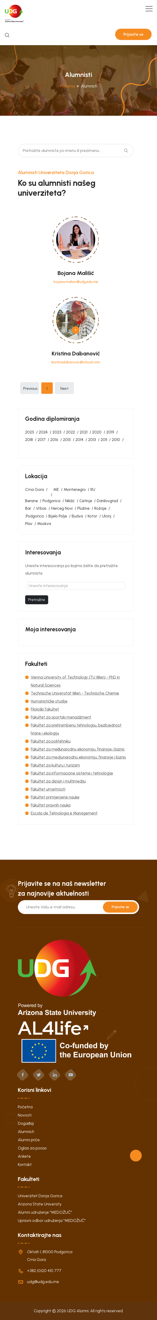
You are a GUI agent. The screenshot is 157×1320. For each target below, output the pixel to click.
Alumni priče (29, 1139)
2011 (104, 439)
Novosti (24, 1115)
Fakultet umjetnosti (48, 789)
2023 (56, 432)
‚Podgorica (34, 516)
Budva (77, 516)
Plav (28, 523)
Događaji (26, 1123)
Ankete (24, 1156)
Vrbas (41, 508)
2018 (29, 439)
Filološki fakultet (45, 709)
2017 (42, 439)
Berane (31, 500)
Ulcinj (106, 516)
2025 (29, 432)
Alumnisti (26, 1131)
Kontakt (25, 1164)
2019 (110, 432)
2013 (92, 439)
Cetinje (85, 500)
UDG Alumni (78, 1310)
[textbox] (75, 585)
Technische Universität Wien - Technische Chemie (75, 693)
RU (92, 489)
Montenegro (75, 489)
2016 (54, 439)
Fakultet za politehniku (51, 741)
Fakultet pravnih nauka (51, 805)
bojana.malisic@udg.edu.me (76, 282)
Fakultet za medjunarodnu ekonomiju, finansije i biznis (78, 757)
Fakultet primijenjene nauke (55, 797)
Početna (67, 86)
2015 (67, 439)
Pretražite (36, 599)
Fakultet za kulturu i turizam (55, 765)
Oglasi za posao (32, 1148)
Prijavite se (133, 34)
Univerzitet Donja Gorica (40, 1195)
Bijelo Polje (57, 516)
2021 (83, 432)
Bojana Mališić (76, 273)
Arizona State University (40, 1204)
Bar (28, 508)
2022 (70, 432)
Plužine (83, 508)
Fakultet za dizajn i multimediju (58, 781)
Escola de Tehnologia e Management (64, 813)
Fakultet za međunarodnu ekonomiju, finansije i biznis (78, 749)
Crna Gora (34, 489)
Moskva (44, 523)
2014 (79, 439)
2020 (97, 432)
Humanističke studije (49, 701)
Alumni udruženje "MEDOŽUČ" (45, 1212)
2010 (116, 439)
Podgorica (51, 500)
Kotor (92, 516)
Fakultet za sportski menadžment (61, 717)
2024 (43, 432)
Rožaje (100, 508)
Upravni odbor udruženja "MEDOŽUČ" (52, 1220)
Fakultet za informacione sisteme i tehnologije (72, 773)
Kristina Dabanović (76, 353)
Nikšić (70, 500)
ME (56, 489)
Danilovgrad (107, 500)
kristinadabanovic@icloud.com (75, 362)
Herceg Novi (62, 508)
